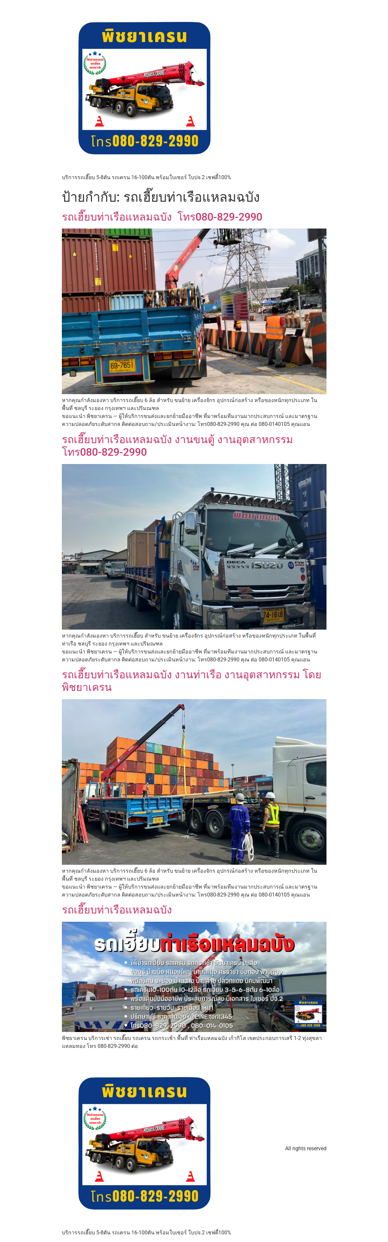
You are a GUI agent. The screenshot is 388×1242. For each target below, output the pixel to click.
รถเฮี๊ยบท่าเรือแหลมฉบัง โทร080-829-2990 (162, 217)
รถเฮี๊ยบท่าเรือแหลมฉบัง (117, 910)
